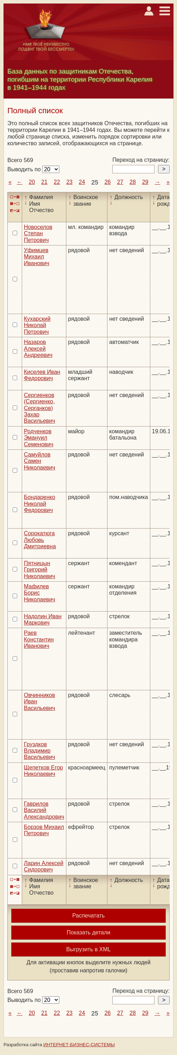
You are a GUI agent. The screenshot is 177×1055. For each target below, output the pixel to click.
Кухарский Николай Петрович (37, 325)
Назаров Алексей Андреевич (38, 348)
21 (44, 182)
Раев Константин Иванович (39, 639)
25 (94, 182)
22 (57, 182)
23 (69, 182)
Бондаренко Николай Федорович (39, 503)
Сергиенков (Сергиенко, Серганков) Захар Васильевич (39, 408)
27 (120, 182)
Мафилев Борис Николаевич (39, 592)
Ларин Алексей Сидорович (43, 866)
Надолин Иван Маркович (42, 619)
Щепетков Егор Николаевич (43, 771)
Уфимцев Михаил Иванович (36, 256)
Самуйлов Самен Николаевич (39, 461)
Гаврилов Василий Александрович (44, 810)
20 (32, 182)
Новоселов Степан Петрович (38, 233)
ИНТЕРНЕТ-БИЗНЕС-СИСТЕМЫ (79, 1044)
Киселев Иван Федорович (42, 375)
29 (145, 182)
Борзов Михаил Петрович (44, 830)
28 (133, 182)
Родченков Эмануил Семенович (38, 437)
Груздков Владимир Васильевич (39, 750)
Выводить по (24, 169)
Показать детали (88, 932)
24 (82, 182)
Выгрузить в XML (88, 949)
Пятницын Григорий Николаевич (39, 569)
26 (107, 182)
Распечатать (88, 916)
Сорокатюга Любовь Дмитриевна (40, 539)
